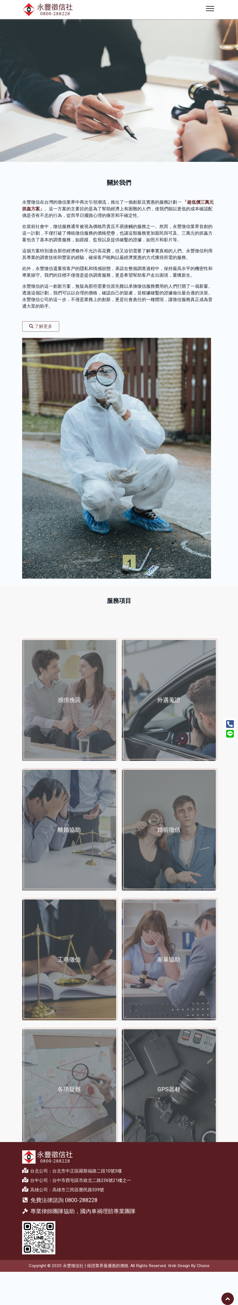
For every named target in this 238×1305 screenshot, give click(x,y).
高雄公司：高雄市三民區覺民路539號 (63, 1189)
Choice (203, 1265)
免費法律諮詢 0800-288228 (59, 1200)
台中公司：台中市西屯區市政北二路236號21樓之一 (76, 1180)
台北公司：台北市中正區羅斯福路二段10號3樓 (72, 1171)
